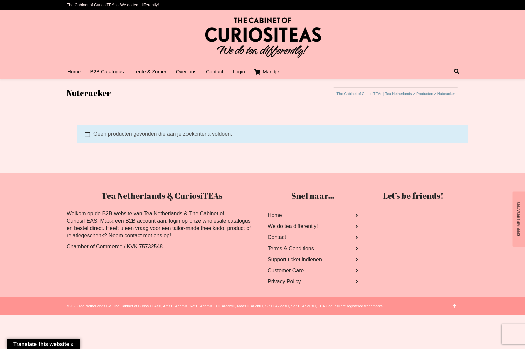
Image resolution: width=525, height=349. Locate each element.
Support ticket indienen (295, 259)
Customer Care (286, 270)
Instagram (388, 215)
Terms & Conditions (291, 248)
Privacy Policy (284, 281)
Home (275, 215)
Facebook (373, 215)
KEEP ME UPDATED (518, 219)
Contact (277, 237)
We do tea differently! (293, 226)
